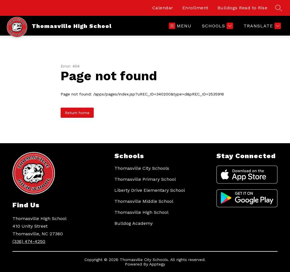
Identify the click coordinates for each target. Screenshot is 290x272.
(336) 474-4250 (28, 241)
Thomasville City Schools (141, 168)
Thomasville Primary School (145, 179)
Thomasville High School (141, 212)
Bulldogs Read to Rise (243, 7)
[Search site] (278, 8)
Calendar (162, 7)
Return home (77, 112)
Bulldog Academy (133, 223)
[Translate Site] (261, 25)
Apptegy (157, 264)
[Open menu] (180, 25)
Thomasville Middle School (143, 201)
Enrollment (195, 7)
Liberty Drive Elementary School (149, 190)
